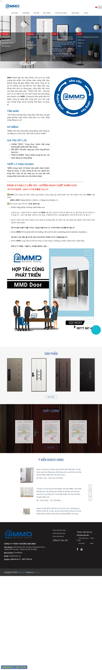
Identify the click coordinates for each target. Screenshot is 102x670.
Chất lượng (47, 13)
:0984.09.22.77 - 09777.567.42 (14, 667)
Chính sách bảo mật (58, 537)
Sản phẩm (26, 13)
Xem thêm (51, 397)
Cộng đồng (76, 13)
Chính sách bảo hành (59, 534)
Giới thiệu (15, 13)
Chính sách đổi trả (58, 540)
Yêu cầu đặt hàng (61, 13)
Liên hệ (86, 13)
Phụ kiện (36, 13)
